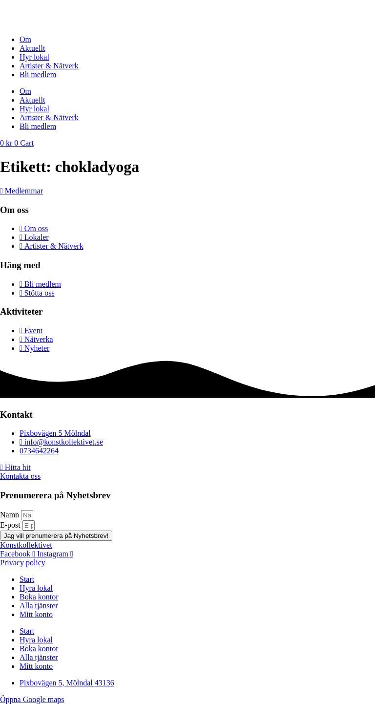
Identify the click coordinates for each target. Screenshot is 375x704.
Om (25, 39)
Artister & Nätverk (49, 66)
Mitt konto (36, 614)
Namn (10, 515)
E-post (11, 525)
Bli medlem (38, 74)
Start (27, 579)
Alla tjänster (39, 605)
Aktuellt (32, 48)
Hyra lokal (36, 588)
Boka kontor (39, 597)
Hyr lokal (34, 57)
